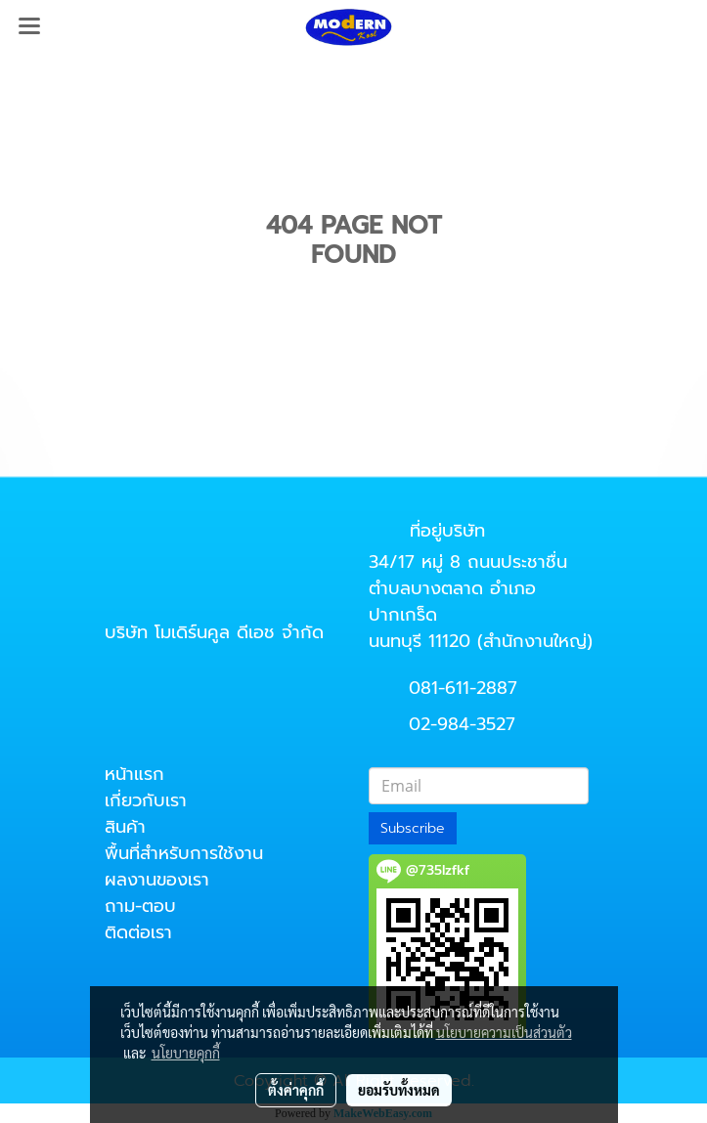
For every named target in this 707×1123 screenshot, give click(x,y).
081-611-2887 (463, 688)
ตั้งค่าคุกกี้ (296, 1090)
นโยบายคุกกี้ (186, 1052)
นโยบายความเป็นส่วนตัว (504, 1032)
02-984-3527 (462, 724)
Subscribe (412, 828)
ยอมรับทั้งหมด (399, 1090)
